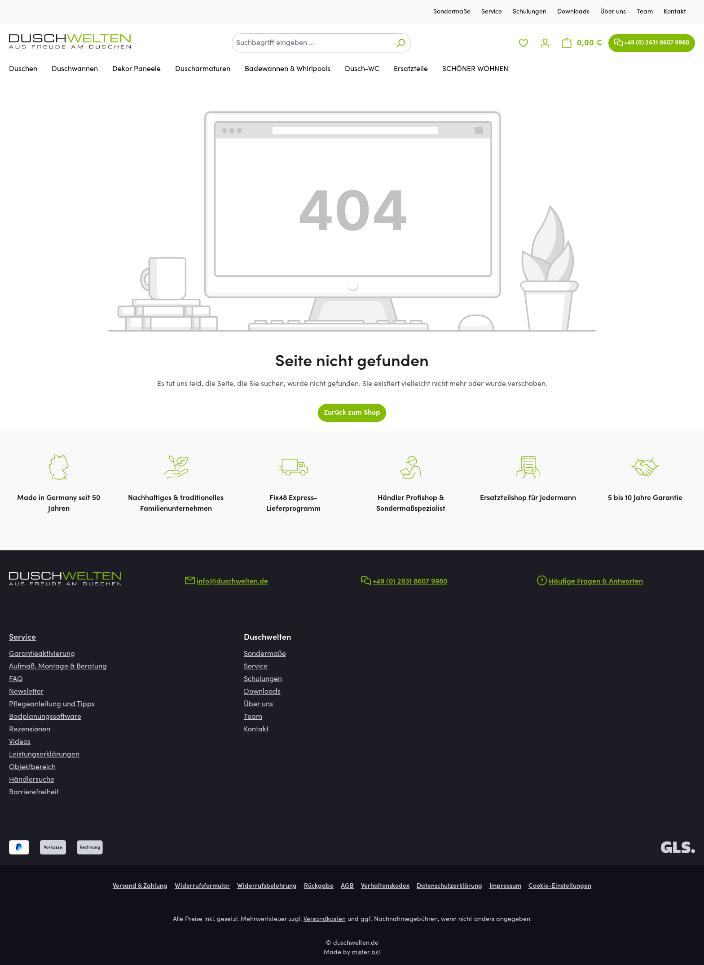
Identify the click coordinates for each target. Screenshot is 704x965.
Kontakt (675, 12)
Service (492, 12)
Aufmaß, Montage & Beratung (58, 666)
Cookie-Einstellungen (559, 886)
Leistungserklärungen (44, 754)
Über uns (614, 12)
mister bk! (366, 953)
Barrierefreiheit (34, 792)
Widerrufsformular (202, 886)
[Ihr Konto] (545, 43)
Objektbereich (32, 767)
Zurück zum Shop (352, 412)
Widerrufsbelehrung (267, 886)
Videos (20, 742)
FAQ (16, 679)
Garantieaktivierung (42, 654)
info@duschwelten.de (232, 581)
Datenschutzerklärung (449, 886)
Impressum (505, 886)
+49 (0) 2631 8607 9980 (651, 40)
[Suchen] (400, 43)
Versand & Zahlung (140, 886)
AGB (347, 886)
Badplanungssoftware (45, 717)
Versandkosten (325, 919)
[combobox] (311, 43)
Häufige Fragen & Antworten (596, 581)
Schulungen (530, 12)
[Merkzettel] (523, 43)
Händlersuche (31, 780)
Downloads (574, 12)
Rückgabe (319, 886)
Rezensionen (29, 729)
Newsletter (26, 691)
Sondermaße (452, 12)
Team (646, 12)
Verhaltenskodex (385, 886)
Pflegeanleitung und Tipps (52, 704)
